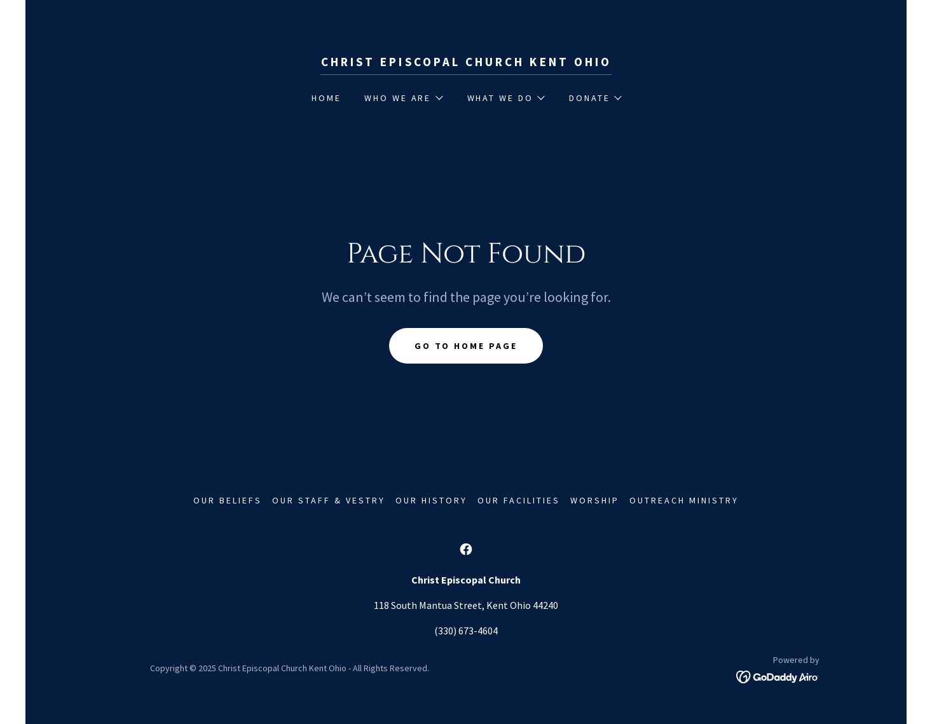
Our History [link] (431, 500)
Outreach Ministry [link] (684, 500)
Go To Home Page (466, 346)
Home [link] (326, 98)
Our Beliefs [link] (227, 500)
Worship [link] (594, 500)
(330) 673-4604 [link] (466, 630)
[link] (466, 62)
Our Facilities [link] (518, 500)
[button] (403, 98)
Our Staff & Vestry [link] (328, 500)
